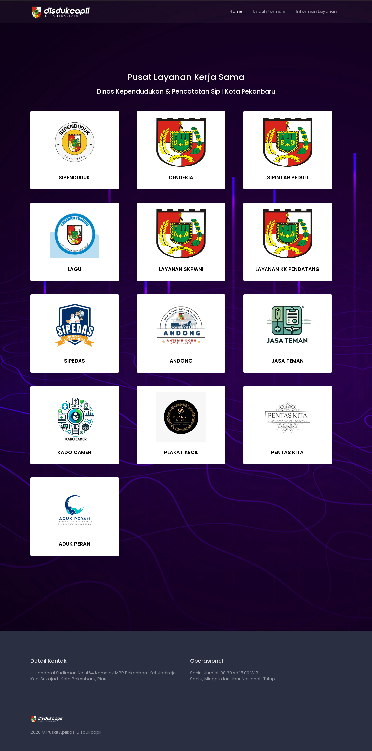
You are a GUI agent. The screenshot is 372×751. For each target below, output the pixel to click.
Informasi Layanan (316, 11)
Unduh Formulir (269, 11)
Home (235, 11)
